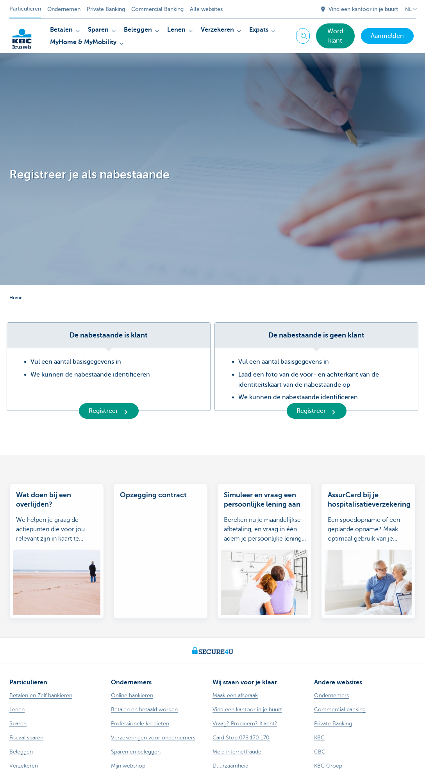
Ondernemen (63, 9)
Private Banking (106, 9)
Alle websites (206, 9)
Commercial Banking (157, 9)
